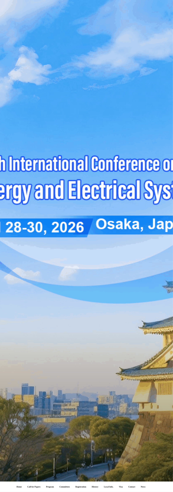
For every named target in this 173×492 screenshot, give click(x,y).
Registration (80, 487)
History (95, 487)
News (143, 487)
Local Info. (108, 487)
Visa (121, 487)
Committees (64, 487)
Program (50, 487)
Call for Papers (34, 487)
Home (19, 487)
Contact (131, 487)
